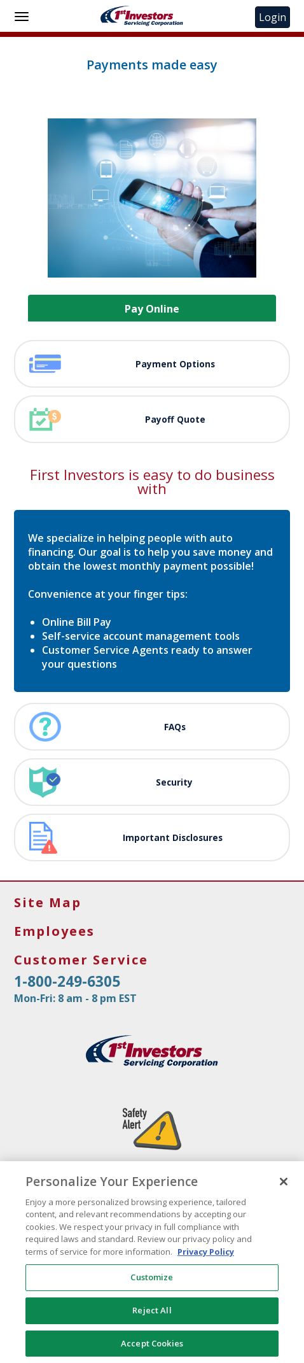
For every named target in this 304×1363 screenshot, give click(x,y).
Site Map (47, 902)
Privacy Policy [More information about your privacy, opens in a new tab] (205, 1257)
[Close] (284, 1187)
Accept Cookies (152, 1349)
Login (274, 17)
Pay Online (152, 309)
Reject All (151, 1316)
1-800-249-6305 (67, 982)
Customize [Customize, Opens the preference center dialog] (151, 1283)
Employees (54, 931)
